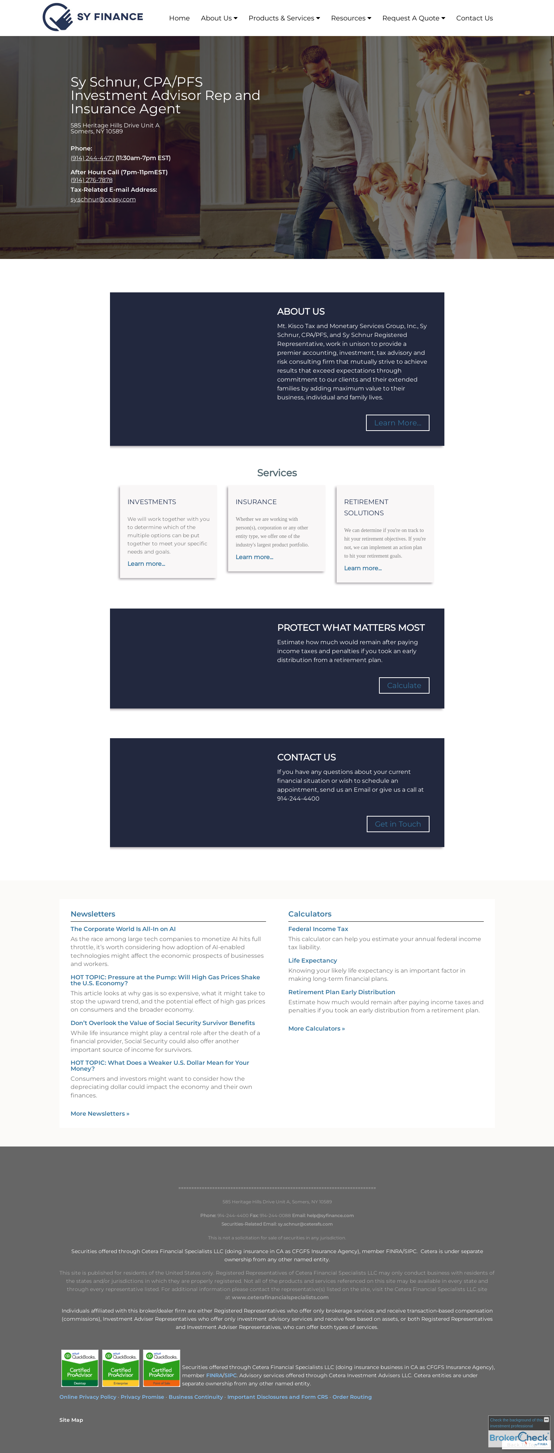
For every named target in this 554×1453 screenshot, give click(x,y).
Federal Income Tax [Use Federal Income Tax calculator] (318, 929)
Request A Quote (411, 18)
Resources (348, 18)
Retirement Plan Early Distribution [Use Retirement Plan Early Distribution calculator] (341, 992)
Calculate (404, 685)
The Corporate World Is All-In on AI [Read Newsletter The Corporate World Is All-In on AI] (123, 929)
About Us (216, 18)
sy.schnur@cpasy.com (103, 199)
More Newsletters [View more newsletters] (100, 1113)
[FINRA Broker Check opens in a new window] (519, 1431)
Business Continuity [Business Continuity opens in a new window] (196, 1397)
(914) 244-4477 (92, 158)
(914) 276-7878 (92, 180)
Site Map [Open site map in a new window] (71, 1420)
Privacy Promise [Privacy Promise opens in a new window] (142, 1397)
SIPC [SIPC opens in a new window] (230, 1375)
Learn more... (146, 563)
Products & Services (281, 18)
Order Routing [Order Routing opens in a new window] (352, 1397)
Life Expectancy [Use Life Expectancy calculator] (312, 960)
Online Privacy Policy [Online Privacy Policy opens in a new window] (87, 1397)
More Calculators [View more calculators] (316, 1028)
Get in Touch (398, 824)
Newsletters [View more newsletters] (93, 913)
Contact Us (474, 18)
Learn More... (397, 422)
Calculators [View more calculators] (309, 913)
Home (179, 18)
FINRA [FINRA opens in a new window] (214, 1375)
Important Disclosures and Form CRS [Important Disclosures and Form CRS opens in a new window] (277, 1397)
